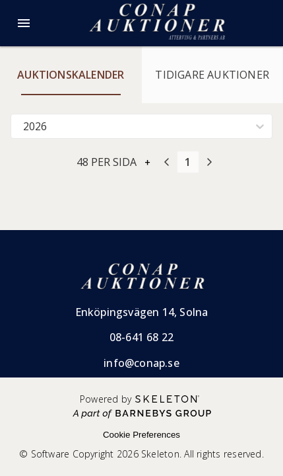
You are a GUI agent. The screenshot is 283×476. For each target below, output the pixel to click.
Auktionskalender (70, 74)
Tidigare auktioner (212, 74)
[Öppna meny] (24, 23)
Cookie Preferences (141, 435)
